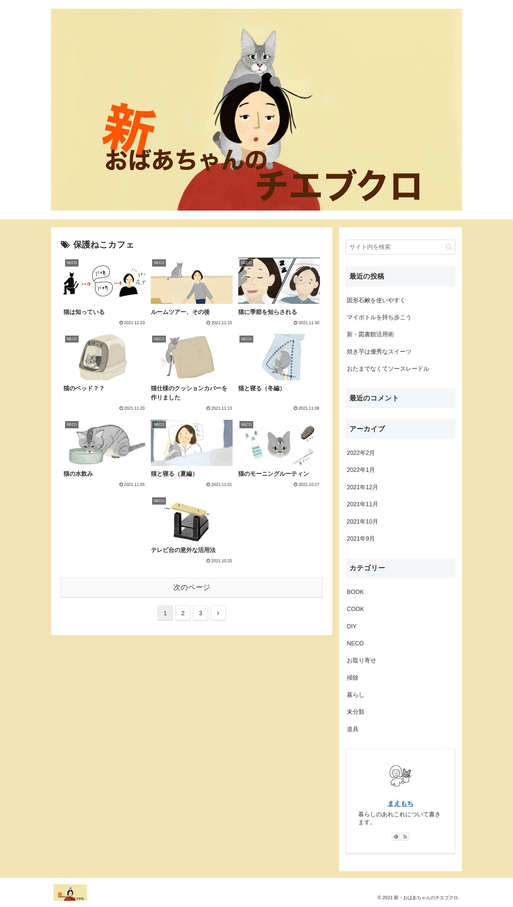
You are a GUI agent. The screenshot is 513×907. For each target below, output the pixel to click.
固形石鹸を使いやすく (376, 300)
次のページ (191, 587)
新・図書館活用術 (370, 334)
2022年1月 (361, 470)
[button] (448, 246)
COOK (355, 609)
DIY (352, 626)
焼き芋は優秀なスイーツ (379, 351)
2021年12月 (362, 487)
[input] (400, 247)
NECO (355, 643)
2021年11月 (362, 504)
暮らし (355, 695)
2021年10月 (362, 521)
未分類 (355, 712)
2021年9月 (361, 538)
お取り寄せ (361, 660)
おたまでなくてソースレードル (388, 368)
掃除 (353, 678)
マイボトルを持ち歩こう (379, 317)
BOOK (355, 592)
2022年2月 (361, 453)
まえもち (400, 803)
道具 (353, 729)
